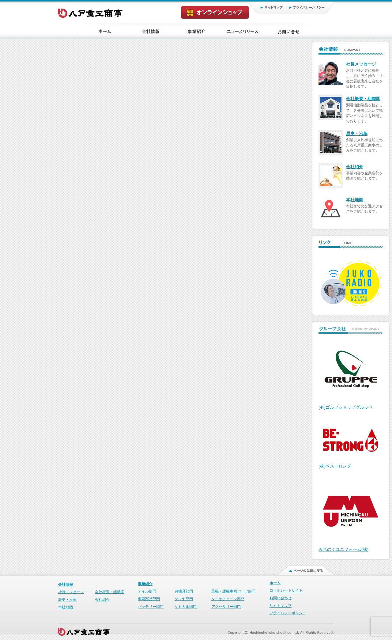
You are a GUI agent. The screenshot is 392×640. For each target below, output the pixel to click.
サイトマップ (265, 7)
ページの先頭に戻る (302, 568)
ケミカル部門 (186, 606)
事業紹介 (145, 584)
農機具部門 (184, 591)
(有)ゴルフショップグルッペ (345, 407)
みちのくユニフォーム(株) (343, 549)
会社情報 (65, 584)
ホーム (275, 583)
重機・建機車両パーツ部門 (233, 591)
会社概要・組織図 (363, 99)
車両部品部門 (149, 599)
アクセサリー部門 (226, 606)
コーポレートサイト (286, 590)
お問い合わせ (281, 598)
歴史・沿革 (357, 133)
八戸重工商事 (90, 11)
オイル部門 (147, 591)
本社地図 (354, 200)
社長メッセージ (361, 64)
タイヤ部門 (184, 599)
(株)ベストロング (334, 466)
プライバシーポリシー (309, 7)
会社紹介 (354, 167)
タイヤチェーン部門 (227, 599)
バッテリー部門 (151, 606)
